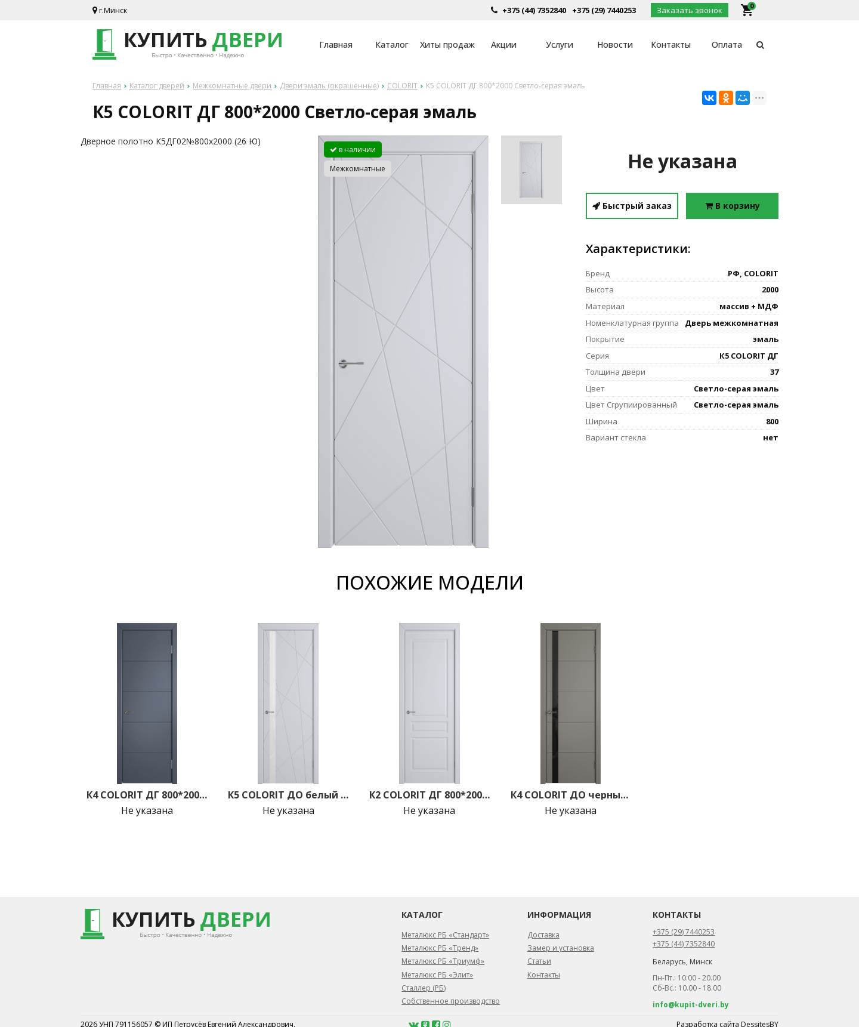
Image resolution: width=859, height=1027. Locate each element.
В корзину (732, 205)
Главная (336, 44)
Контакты (671, 44)
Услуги (559, 44)
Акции (504, 44)
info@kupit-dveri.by (691, 1005)
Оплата (727, 44)
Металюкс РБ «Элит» (437, 975)
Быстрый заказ (632, 205)
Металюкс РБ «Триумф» (442, 961)
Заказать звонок (689, 10)
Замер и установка (560, 948)
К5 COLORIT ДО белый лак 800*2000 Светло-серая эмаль (288, 795)
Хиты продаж (447, 44)
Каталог (392, 44)
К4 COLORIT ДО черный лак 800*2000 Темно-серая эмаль (571, 795)
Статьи (539, 961)
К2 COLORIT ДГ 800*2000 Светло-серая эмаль (429, 795)
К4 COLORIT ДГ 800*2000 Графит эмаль (146, 795)
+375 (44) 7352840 (534, 10)
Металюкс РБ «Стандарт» (445, 935)
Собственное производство (450, 1001)
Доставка (543, 935)
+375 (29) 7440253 (604, 10)
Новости (615, 44)
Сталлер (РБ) (423, 988)
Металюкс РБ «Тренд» (439, 948)
